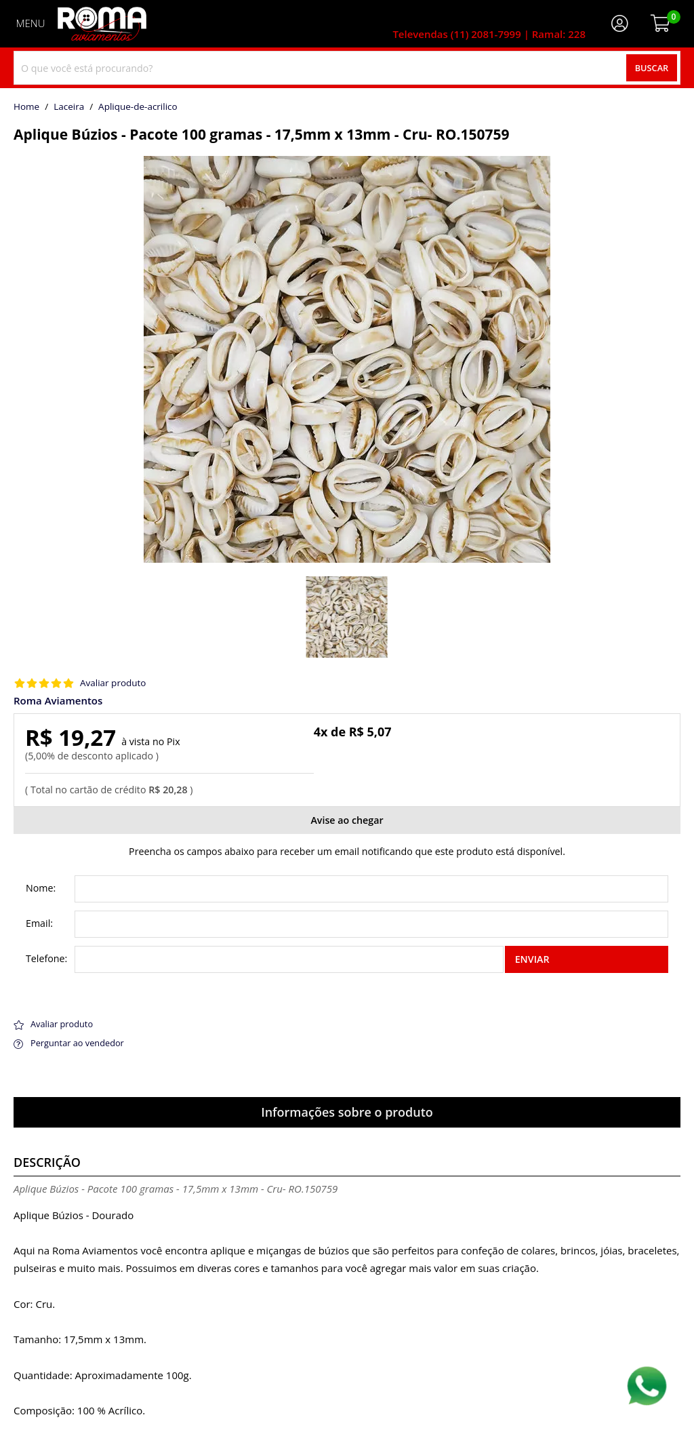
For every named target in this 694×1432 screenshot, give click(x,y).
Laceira (69, 107)
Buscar (652, 68)
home (26, 107)
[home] (102, 24)
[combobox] (347, 68)
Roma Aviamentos (58, 701)
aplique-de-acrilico (138, 107)
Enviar (532, 959)
